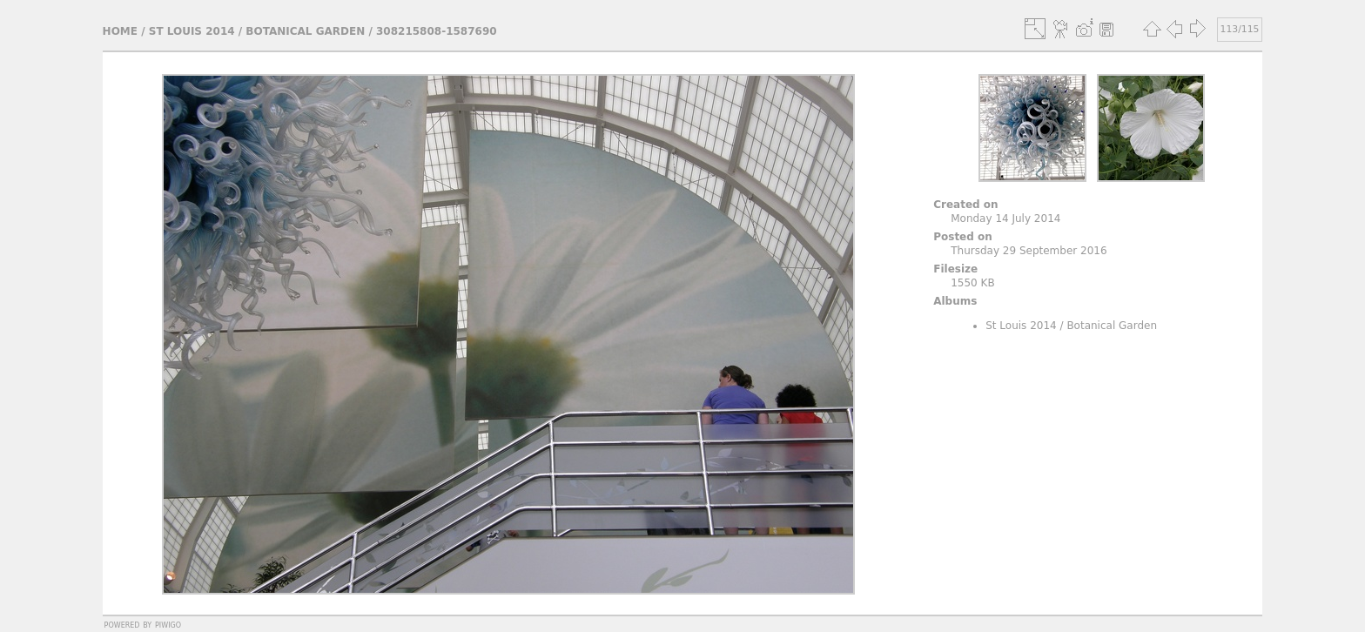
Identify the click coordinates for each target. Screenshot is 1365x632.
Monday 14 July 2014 (1005, 218)
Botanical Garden (305, 31)
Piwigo (168, 624)
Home (120, 31)
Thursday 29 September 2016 (1028, 251)
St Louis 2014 (192, 31)
